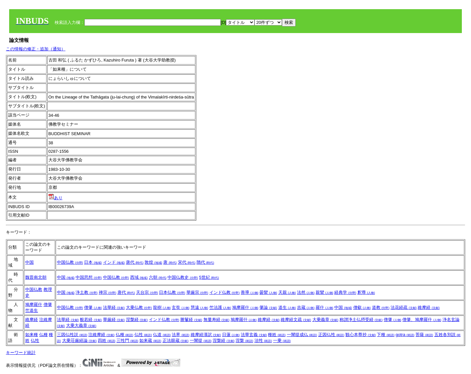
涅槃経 (137, 319)
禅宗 (107, 292)
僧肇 (48, 304)
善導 (249, 292)
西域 (139, 277)
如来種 (31, 334)
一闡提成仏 (302, 334)
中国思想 (89, 277)
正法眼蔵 (176, 340)
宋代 (187, 262)
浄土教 (86, 292)
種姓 (277, 334)
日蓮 (231, 334)
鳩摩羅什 (33, 304)
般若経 (91, 319)
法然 (306, 292)
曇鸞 (268, 292)
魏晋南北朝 (35, 277)
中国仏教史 (182, 277)
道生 (287, 307)
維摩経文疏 (296, 319)
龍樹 (162, 307)
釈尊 (366, 292)
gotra (405, 334)
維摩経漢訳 (206, 334)
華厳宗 (197, 292)
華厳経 (114, 319)
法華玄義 (254, 334)
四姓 (106, 340)
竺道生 (31, 310)
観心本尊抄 (360, 334)
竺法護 (220, 307)
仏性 (35, 340)
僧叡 (362, 307)
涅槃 (244, 340)
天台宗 (147, 292)
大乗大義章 (81, 325)
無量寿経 (216, 319)
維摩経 (429, 307)
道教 (381, 307)
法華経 (114, 307)
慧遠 (199, 307)
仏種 (43, 334)
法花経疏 (404, 307)
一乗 (282, 340)
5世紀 (209, 277)
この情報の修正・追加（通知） (35, 48)
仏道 (162, 334)
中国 (29, 262)
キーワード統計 (21, 352)
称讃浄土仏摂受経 (361, 319)
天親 (287, 292)
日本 (93, 262)
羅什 (324, 307)
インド (114, 262)
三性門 (127, 340)
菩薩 (424, 334)
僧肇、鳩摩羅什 (421, 319)
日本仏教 (172, 292)
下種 (385, 334)
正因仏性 (331, 334)
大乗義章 (325, 319)
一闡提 (201, 340)
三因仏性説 (72, 334)
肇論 (268, 307)
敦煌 (153, 262)
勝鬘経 (191, 319)
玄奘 (180, 307)
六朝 (157, 277)
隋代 (205, 262)
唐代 (135, 262)
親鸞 (324, 292)
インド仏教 (224, 292)
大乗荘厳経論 (79, 340)
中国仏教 (70, 262)
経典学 (345, 292)
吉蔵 (306, 307)
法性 (263, 340)
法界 (180, 334)
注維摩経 (101, 334)
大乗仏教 (139, 307)
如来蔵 (150, 340)
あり (55, 197)
